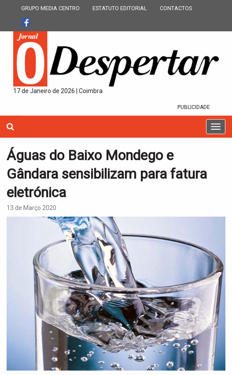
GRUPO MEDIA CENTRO (50, 8)
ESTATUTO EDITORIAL (119, 8)
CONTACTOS (176, 8)
